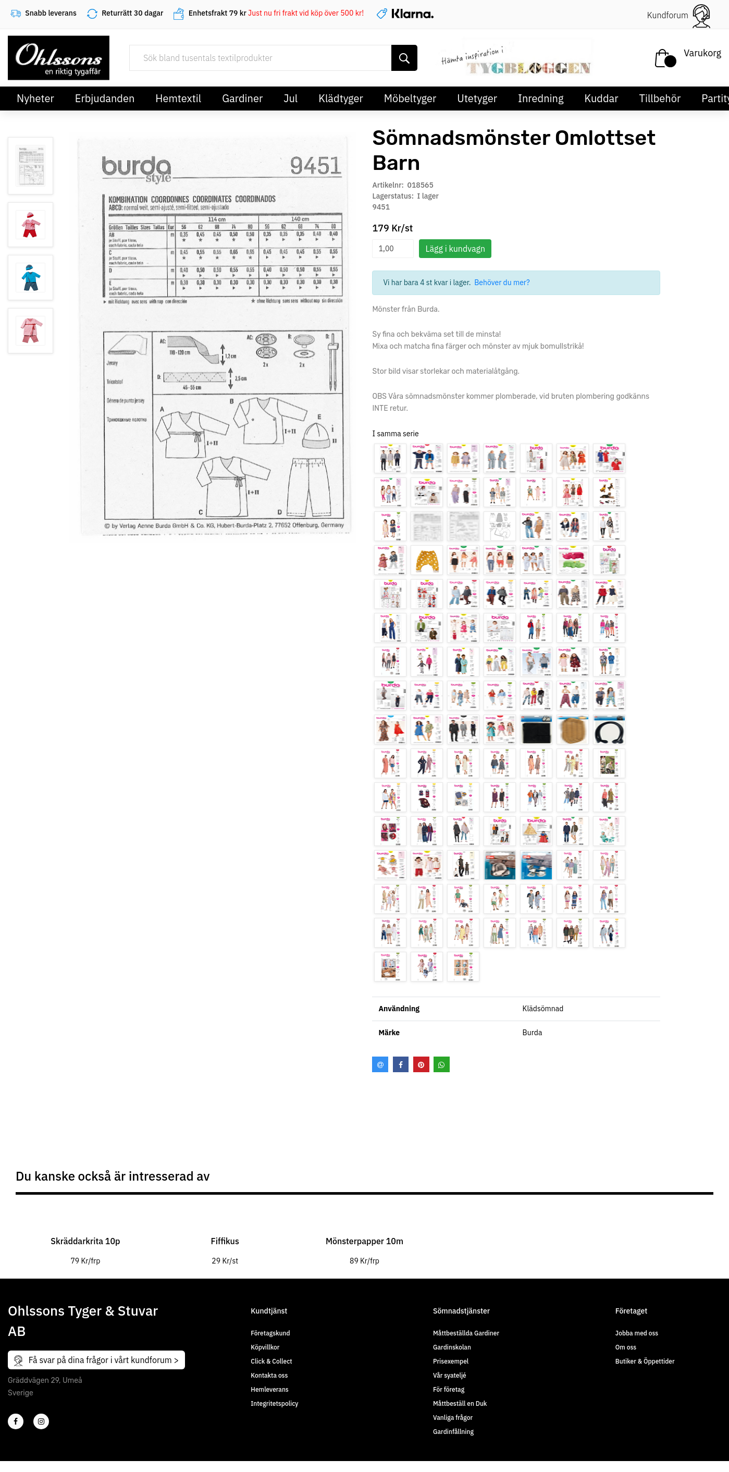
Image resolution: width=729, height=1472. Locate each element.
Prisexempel (450, 1361)
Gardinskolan (452, 1347)
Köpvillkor (265, 1347)
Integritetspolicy (274, 1403)
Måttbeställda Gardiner (466, 1333)
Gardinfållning (453, 1432)
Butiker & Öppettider (645, 1361)
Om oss (625, 1347)
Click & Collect (271, 1361)
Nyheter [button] (35, 98)
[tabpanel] (85, 1236)
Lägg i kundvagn (455, 248)
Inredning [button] (540, 98)
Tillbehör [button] (660, 98)
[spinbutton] (393, 248)
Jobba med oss (636, 1333)
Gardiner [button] (242, 98)
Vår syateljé (449, 1375)
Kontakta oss (269, 1375)
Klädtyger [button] (340, 98)
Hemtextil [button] (178, 98)
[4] (41, 1421)
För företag (448, 1389)
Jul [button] (290, 98)
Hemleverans (269, 1389)
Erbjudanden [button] (105, 98)
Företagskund (270, 1333)
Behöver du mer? (502, 282)
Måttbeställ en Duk (460, 1403)
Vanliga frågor (453, 1417)
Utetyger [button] (477, 98)
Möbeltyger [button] (410, 98)
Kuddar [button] (601, 98)
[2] (16, 1421)
